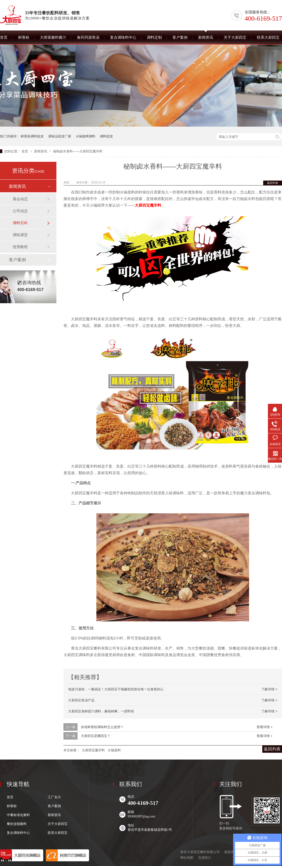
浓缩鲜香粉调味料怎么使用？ (102, 727)
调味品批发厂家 (59, 136)
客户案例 (17, 259)
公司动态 (20, 211)
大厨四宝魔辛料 (148, 205)
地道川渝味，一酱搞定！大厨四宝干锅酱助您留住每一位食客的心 (116, 689)
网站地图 (186, 857)
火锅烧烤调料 (85, 136)
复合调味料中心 (18, 833)
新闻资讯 (41, 151)
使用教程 (20, 247)
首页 (25, 151)
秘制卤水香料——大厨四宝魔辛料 (77, 151)
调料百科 (20, 223)
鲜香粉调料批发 (32, 136)
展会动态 (20, 199)
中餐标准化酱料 (18, 815)
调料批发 (106, 136)
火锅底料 (114, 750)
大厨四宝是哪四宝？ (95, 736)
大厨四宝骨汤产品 (81, 700)
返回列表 (272, 183)
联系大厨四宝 (57, 833)
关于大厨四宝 (57, 824)
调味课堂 (20, 235)
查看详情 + (265, 727)
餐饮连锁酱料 (17, 824)
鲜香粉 (12, 806)
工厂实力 (54, 797)
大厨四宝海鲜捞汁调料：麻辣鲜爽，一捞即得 (101, 711)
